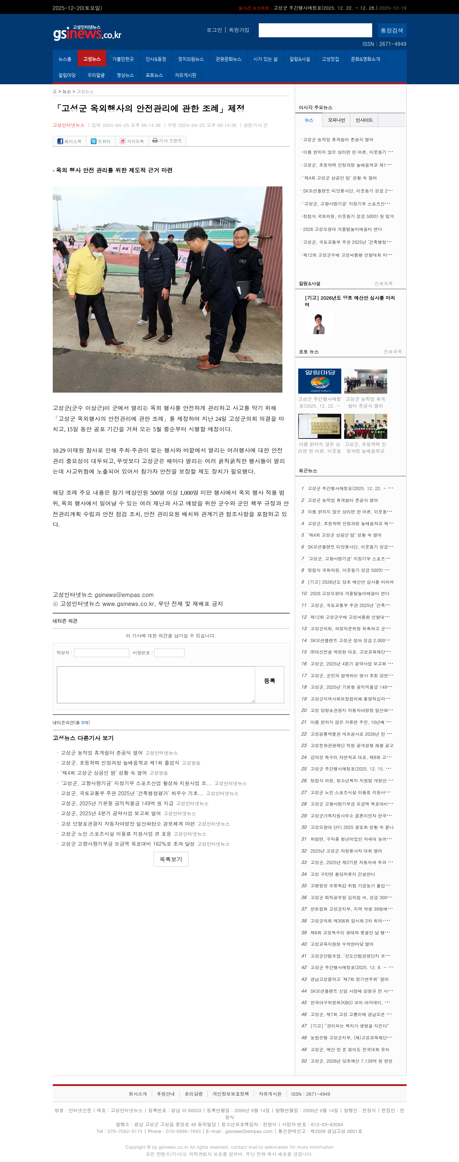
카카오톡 (132, 141)
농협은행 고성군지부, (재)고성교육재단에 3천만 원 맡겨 (365, 1037)
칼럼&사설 (300, 59)
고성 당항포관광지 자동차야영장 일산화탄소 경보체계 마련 (128, 823)
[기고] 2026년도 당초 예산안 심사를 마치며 (351, 582)
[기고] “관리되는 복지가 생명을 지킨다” (349, 1026)
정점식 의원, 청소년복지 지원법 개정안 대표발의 (358, 780)
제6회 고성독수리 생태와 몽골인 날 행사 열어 (354, 932)
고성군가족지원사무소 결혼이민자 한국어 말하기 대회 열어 (367, 815)
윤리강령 (193, 1093)
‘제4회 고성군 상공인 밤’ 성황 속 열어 (104, 772)
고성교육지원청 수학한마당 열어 (342, 944)
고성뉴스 (91, 59)
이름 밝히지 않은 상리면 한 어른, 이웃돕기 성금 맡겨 (355, 152)
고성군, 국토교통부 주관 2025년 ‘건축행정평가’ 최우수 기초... (132, 793)
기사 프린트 (167, 140)
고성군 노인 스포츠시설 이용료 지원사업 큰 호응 (116, 833)
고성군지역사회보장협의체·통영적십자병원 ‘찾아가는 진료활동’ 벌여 (377, 699)
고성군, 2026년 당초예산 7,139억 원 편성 (351, 1061)
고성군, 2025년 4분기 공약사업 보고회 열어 (111, 813)
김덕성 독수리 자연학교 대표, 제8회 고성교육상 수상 (362, 757)
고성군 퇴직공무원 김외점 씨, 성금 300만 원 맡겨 (358, 897)
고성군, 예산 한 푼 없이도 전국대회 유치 (350, 1049)
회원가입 (239, 29)
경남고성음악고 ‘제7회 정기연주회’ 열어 (349, 979)
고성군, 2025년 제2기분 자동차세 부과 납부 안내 (358, 862)
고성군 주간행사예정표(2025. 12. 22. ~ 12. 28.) (322, 7)
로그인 (214, 29)
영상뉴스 (125, 75)
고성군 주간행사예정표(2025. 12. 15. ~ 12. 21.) (358, 768)
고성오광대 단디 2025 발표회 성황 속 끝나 (352, 827)
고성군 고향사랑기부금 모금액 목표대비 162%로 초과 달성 (128, 843)
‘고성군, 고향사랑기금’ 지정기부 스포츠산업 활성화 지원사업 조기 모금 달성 (378, 203)
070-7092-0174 (126, 1131)
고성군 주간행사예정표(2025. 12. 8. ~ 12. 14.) (357, 967)
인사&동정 (156, 59)
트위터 (101, 141)
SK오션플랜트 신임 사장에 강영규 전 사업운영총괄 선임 (365, 991)
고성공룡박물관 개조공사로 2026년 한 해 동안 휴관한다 (365, 734)
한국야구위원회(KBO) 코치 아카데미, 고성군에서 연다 (363, 1002)
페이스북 (69, 141)
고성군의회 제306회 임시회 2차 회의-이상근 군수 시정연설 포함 (373, 920)
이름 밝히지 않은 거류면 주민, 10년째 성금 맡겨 (357, 722)
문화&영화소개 (365, 59)
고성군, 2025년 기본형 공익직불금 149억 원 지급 (117, 803)
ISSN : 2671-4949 (384, 43)
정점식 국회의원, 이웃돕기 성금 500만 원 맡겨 (348, 216)
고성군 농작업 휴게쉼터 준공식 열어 (102, 752)
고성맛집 (330, 59)
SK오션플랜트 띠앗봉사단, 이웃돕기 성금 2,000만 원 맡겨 (360, 191)
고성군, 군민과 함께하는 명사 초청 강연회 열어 (356, 675)
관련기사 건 (255, 125)
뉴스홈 (64, 59)
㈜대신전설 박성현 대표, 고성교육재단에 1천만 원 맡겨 (364, 652)
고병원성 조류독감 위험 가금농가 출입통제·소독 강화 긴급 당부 (372, 885)
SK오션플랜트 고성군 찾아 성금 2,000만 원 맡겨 (357, 640)
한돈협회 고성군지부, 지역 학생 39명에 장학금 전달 (361, 909)
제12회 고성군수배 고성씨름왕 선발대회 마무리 (349, 255)
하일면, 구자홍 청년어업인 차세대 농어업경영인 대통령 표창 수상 (374, 839)
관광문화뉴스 (229, 59)
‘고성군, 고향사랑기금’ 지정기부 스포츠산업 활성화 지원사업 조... (136, 783)
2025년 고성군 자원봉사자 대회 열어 (346, 851)
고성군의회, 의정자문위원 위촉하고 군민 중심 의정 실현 (365, 628)
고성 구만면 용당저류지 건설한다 (342, 874)
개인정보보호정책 (230, 1093)
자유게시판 (185, 75)
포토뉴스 (154, 75)
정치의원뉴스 (191, 59)
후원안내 (165, 1093)
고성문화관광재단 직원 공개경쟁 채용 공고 (352, 745)
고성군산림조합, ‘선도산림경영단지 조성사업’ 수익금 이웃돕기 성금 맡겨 (381, 956)
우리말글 (96, 75)
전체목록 (384, 283)
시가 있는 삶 (265, 59)
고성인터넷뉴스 (69, 125)
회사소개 (138, 1093)
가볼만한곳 (123, 59)
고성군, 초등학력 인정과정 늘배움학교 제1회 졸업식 (120, 762)
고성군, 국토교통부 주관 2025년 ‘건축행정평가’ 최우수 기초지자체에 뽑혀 (375, 242)
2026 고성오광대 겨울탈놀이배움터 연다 (342, 229)
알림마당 (67, 75)
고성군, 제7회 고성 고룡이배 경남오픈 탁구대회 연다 (362, 1014)
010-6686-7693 (183, 1131)
